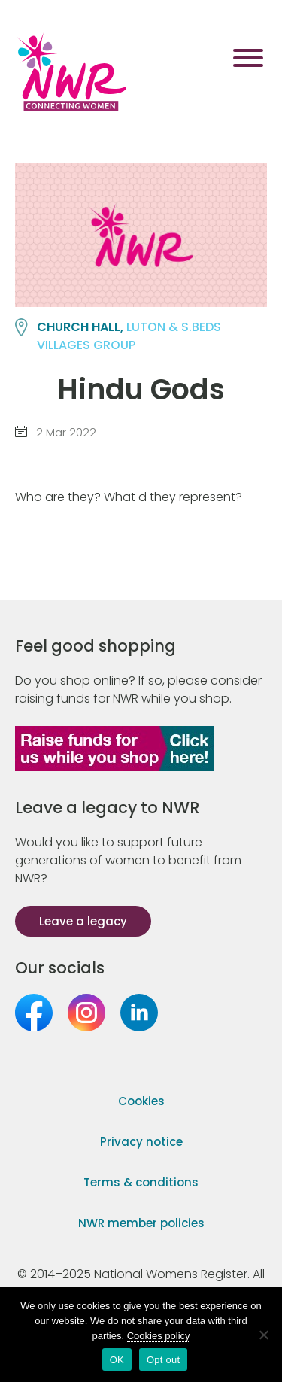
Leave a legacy (83, 921)
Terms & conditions (141, 1182)
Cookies (141, 1101)
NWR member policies (141, 1223)
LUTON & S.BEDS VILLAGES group (129, 336)
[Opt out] (263, 1334)
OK (117, 1359)
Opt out (163, 1359)
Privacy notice (141, 1142)
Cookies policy (158, 1335)
